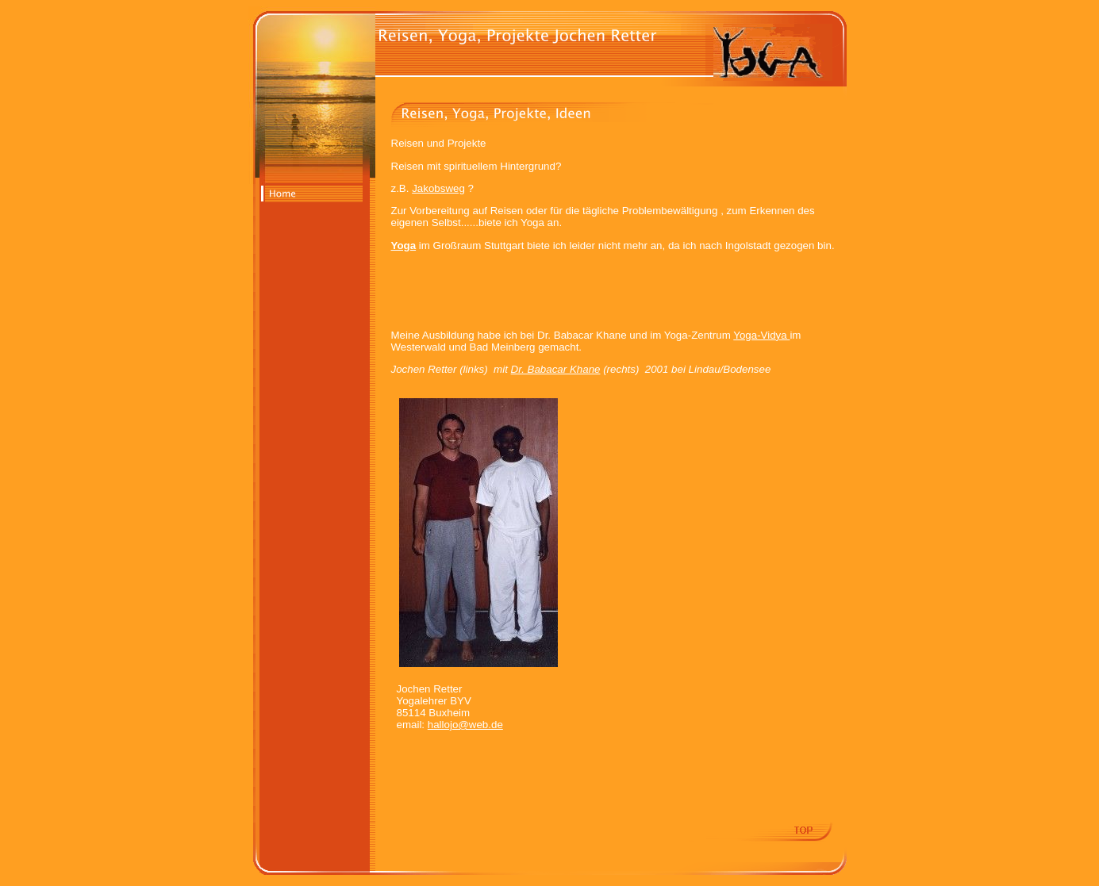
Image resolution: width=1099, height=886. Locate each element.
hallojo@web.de (465, 725)
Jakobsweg (438, 188)
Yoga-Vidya (761, 335)
